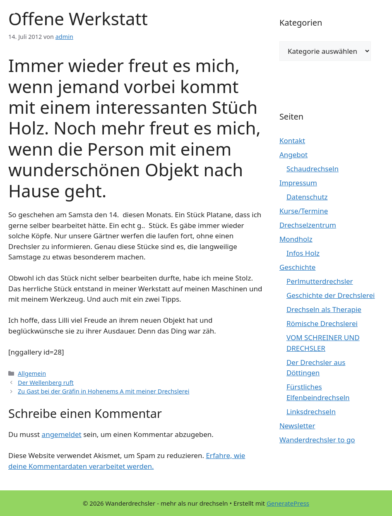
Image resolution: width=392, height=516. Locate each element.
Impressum (298, 182)
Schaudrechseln (312, 168)
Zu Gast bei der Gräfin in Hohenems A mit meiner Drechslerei (103, 391)
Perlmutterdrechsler (319, 281)
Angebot (293, 154)
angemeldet (62, 434)
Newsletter (297, 425)
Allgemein (32, 373)
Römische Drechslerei (322, 323)
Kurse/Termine (303, 211)
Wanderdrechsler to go (317, 439)
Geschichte (297, 267)
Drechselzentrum (307, 225)
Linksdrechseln (311, 411)
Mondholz (296, 239)
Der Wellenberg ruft (46, 382)
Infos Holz (303, 253)
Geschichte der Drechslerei (330, 295)
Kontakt (292, 140)
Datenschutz (307, 197)
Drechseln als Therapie (323, 309)
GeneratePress (288, 503)
